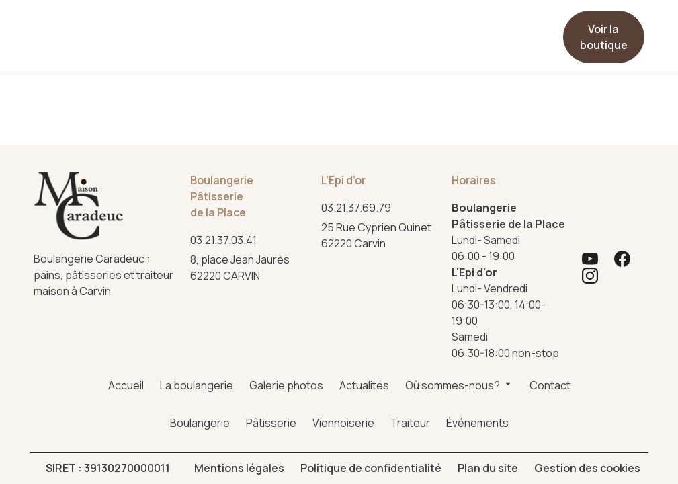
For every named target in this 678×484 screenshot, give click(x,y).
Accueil (133, 26)
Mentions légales (239, 365)
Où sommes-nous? (363, 37)
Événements (534, 88)
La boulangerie (191, 31)
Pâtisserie (243, 88)
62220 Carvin (377, 133)
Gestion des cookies (587, 365)
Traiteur (438, 88)
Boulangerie (143, 88)
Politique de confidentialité (370, 365)
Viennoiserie (343, 88)
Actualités (304, 26)
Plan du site (488, 365)
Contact (418, 26)
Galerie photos (250, 31)
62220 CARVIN (242, 165)
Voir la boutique (604, 37)
